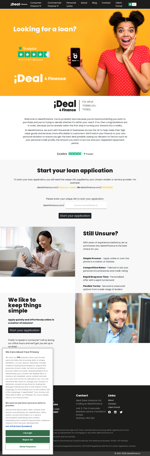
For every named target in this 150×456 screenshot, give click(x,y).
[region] (27, 401)
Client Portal (114, 407)
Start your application (75, 216)
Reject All (28, 439)
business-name (67, 187)
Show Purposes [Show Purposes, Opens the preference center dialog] (28, 446)
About (111, 400)
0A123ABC (107, 187)
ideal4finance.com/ (53, 205)
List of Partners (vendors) (19, 426)
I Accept (27, 433)
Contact (112, 403)
